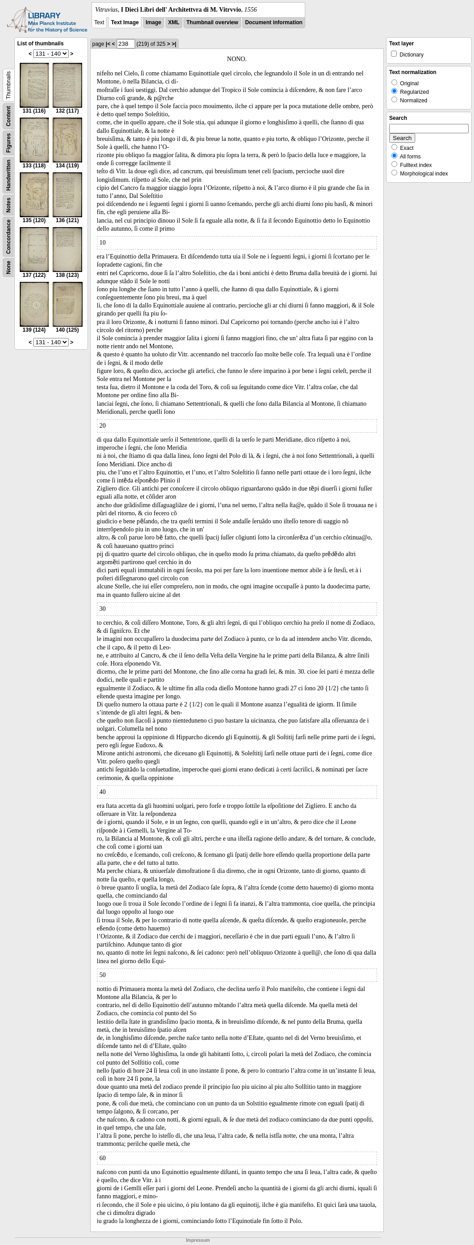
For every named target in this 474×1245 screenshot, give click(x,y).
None (8, 267)
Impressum (198, 1240)
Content (8, 116)
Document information (274, 22)
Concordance (8, 236)
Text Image (125, 22)
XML (174, 22)
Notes (8, 204)
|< (108, 44)
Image (154, 22)
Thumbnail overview (212, 22)
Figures (8, 143)
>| (173, 44)
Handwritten (8, 175)
